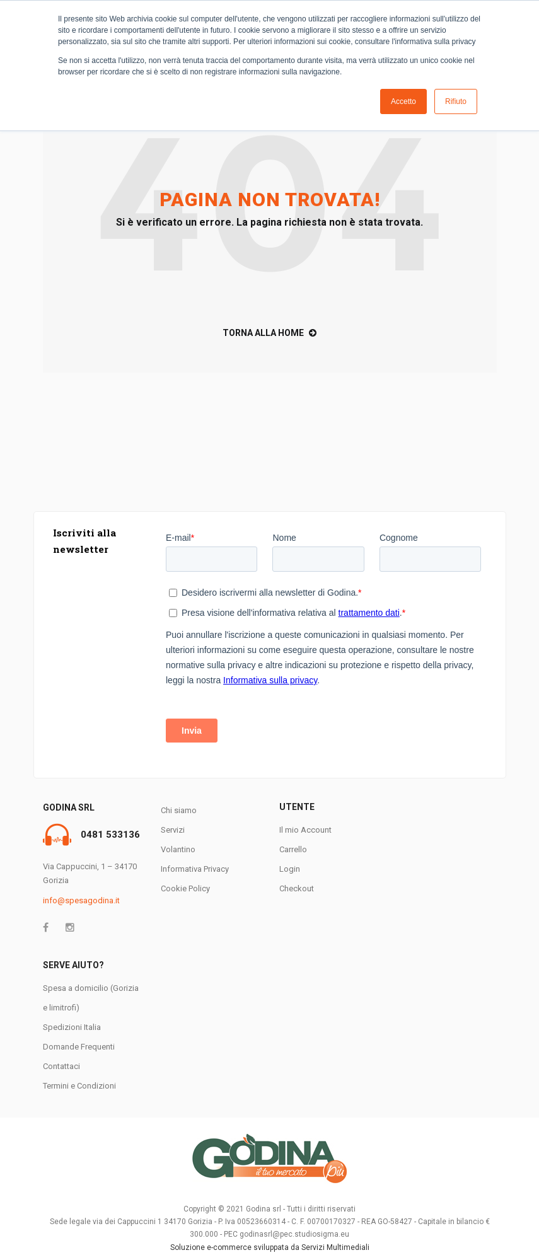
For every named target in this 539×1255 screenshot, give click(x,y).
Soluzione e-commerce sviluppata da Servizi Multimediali (269, 1247)
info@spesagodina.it (81, 900)
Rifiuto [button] (456, 101)
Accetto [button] (403, 101)
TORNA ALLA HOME (269, 333)
